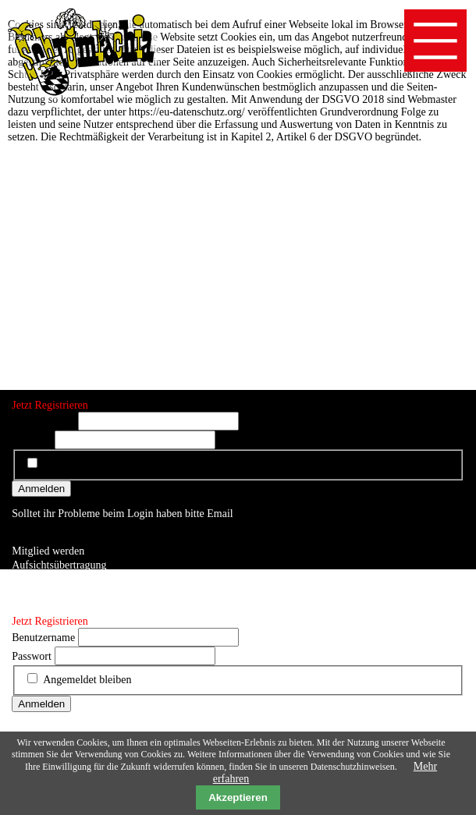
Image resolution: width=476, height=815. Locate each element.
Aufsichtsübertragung (59, 565)
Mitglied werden (48, 551)
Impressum (36, 593)
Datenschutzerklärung (60, 607)
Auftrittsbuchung (49, 579)
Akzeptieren (238, 797)
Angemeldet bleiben (87, 464)
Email (220, 513)
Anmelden (41, 488)
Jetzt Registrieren (50, 405)
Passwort (32, 440)
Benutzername (43, 421)
